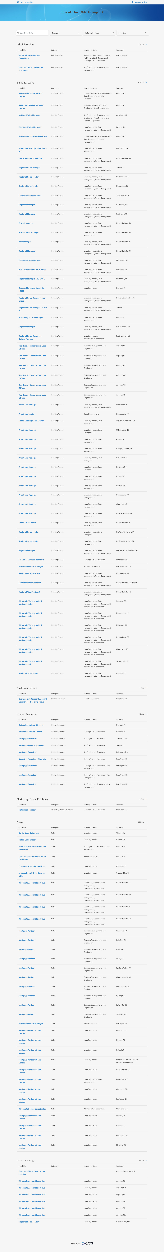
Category (66, 33)
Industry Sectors (99, 33)
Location (132, 33)
